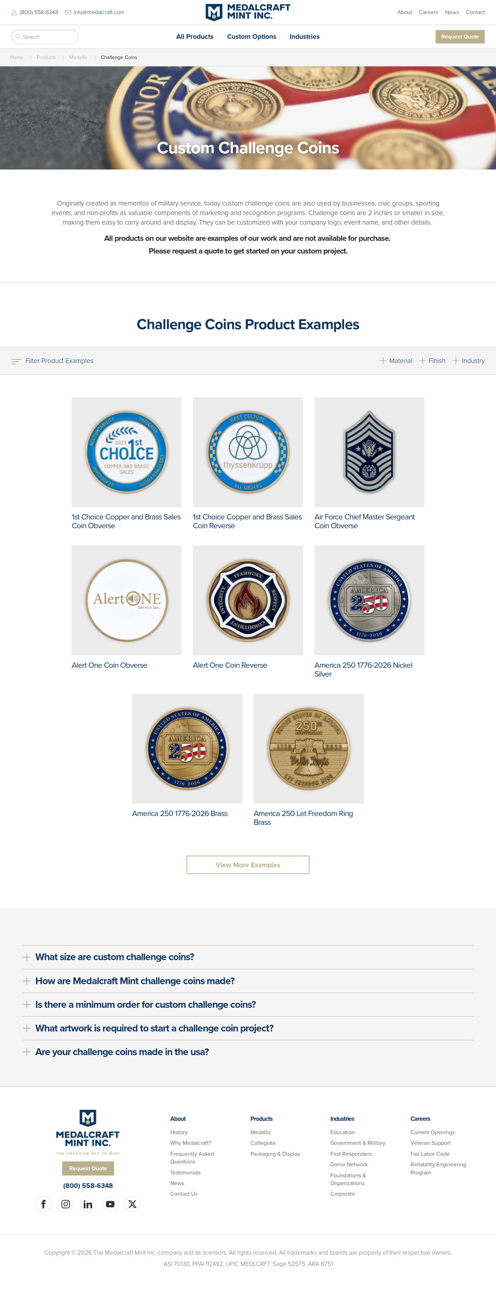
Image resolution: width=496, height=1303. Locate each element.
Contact (475, 12)
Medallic (78, 57)
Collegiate (263, 1143)
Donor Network (349, 1164)
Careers (428, 12)
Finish (437, 361)
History (179, 1132)
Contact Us (183, 1194)
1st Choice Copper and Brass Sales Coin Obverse (126, 521)
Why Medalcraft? (190, 1143)
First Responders (351, 1154)
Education (342, 1132)
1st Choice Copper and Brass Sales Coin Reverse (247, 521)
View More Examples (248, 865)
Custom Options (251, 36)
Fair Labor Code (430, 1154)
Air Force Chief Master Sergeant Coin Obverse (364, 521)
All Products (194, 36)
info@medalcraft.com (99, 12)
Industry (473, 361)
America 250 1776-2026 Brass (180, 813)
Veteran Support (431, 1143)
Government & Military (357, 1143)
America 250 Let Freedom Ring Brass (303, 818)
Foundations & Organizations (348, 1179)
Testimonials (185, 1173)
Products (46, 57)
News (452, 12)
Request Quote (460, 36)
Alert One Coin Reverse (230, 665)
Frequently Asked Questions (192, 1158)
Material (400, 361)
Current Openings (433, 1132)
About (404, 12)
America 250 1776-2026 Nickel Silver (363, 669)
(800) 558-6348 (39, 12)
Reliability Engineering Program (438, 1168)
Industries (305, 36)
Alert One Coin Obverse (109, 665)
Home (17, 57)
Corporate (342, 1194)
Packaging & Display (275, 1154)
